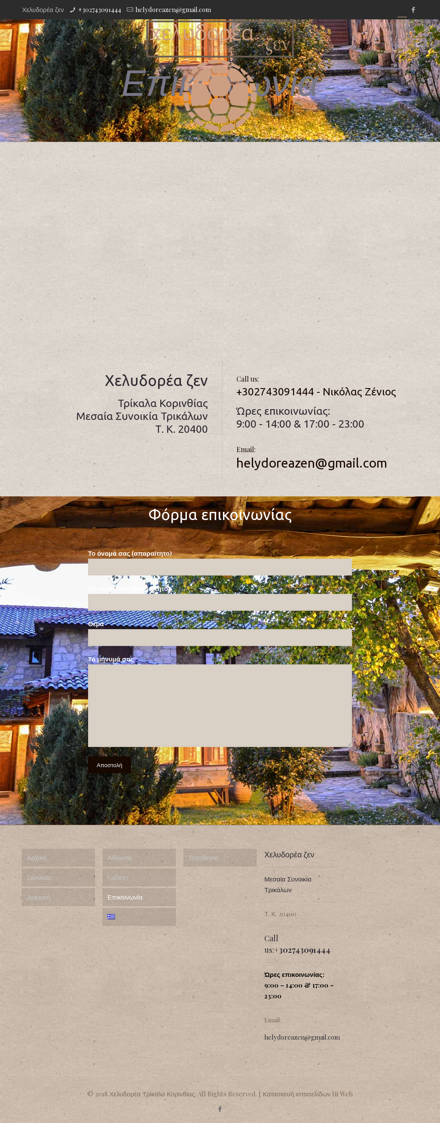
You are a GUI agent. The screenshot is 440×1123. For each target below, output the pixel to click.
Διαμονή (38, 897)
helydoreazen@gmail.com (173, 9)
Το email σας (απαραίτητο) (220, 597)
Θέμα (220, 632)
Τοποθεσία (203, 857)
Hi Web (342, 1093)
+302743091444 (99, 9)
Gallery (118, 877)
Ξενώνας (39, 877)
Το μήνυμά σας (220, 701)
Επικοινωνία (124, 897)
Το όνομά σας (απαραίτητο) (220, 562)
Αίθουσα (119, 857)
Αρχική (36, 857)
